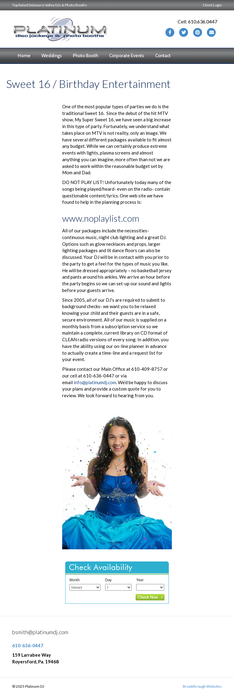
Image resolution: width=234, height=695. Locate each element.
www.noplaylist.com (100, 218)
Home (24, 55)
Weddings (51, 55)
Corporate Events (126, 55)
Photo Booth (85, 55)
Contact (163, 55)
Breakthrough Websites (202, 686)
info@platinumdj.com (95, 382)
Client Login (212, 5)
